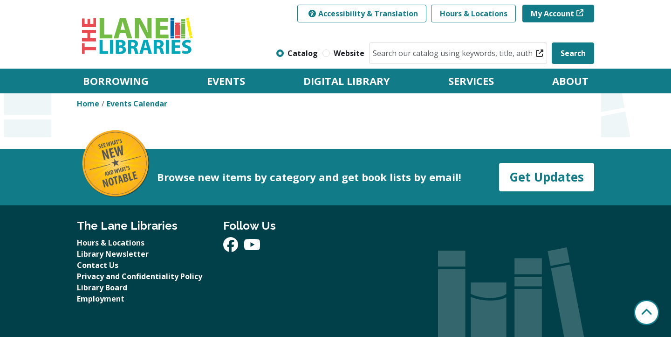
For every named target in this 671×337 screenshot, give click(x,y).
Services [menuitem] (471, 81)
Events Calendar (137, 103)
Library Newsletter (113, 254)
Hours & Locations (473, 13)
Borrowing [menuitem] (116, 81)
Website (349, 53)
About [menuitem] (570, 81)
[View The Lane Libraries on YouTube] (252, 247)
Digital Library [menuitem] (346, 81)
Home (88, 103)
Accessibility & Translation (363, 13)
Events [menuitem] (226, 81)
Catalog (303, 53)
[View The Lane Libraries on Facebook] (231, 247)
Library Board (102, 287)
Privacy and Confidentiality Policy (139, 276)
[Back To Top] (646, 312)
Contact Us (97, 265)
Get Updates (546, 176)
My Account (552, 13)
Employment (100, 299)
